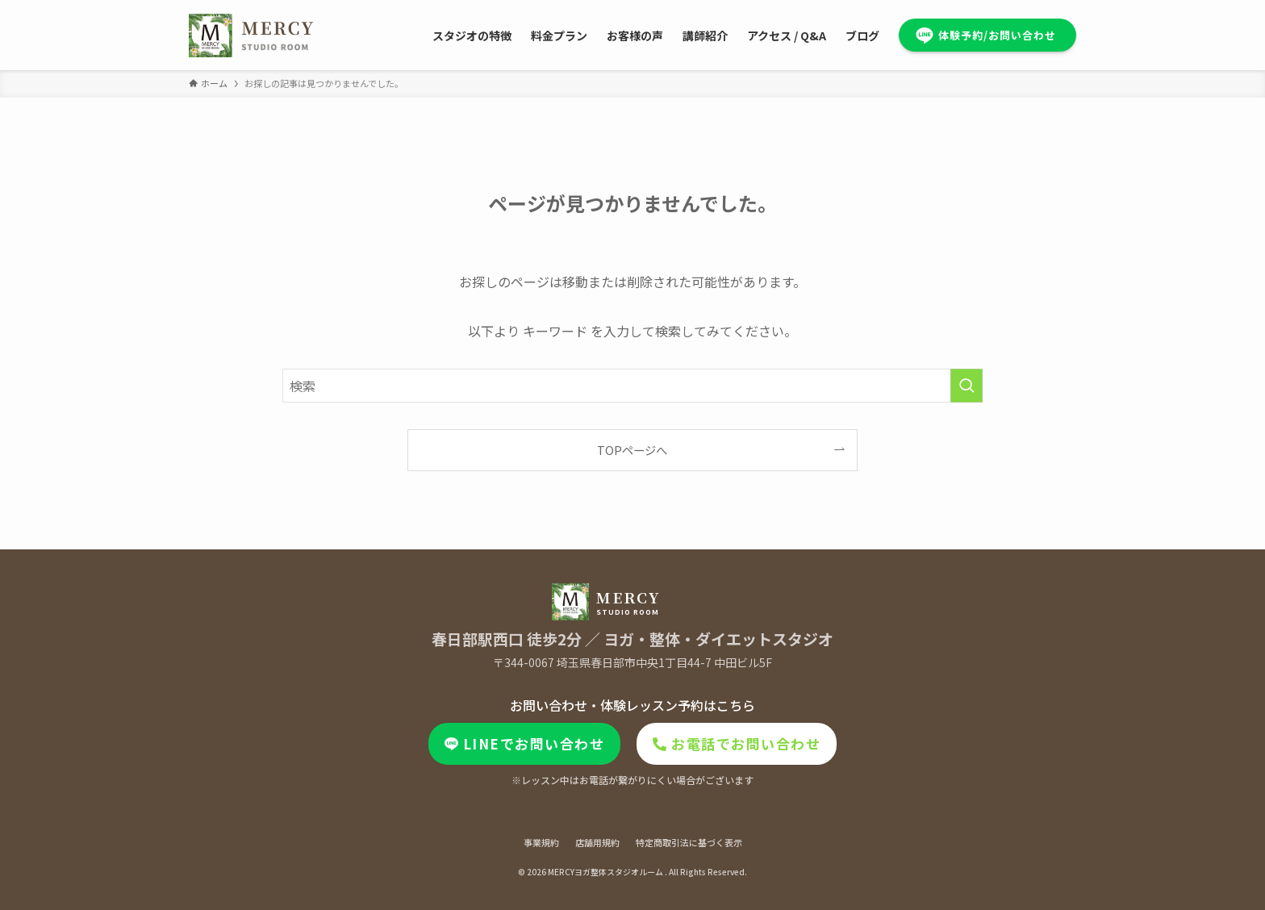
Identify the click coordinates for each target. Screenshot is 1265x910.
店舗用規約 (597, 842)
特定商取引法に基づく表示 (689, 842)
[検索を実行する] (966, 386)
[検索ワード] (632, 386)
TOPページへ (632, 449)
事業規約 (541, 842)
